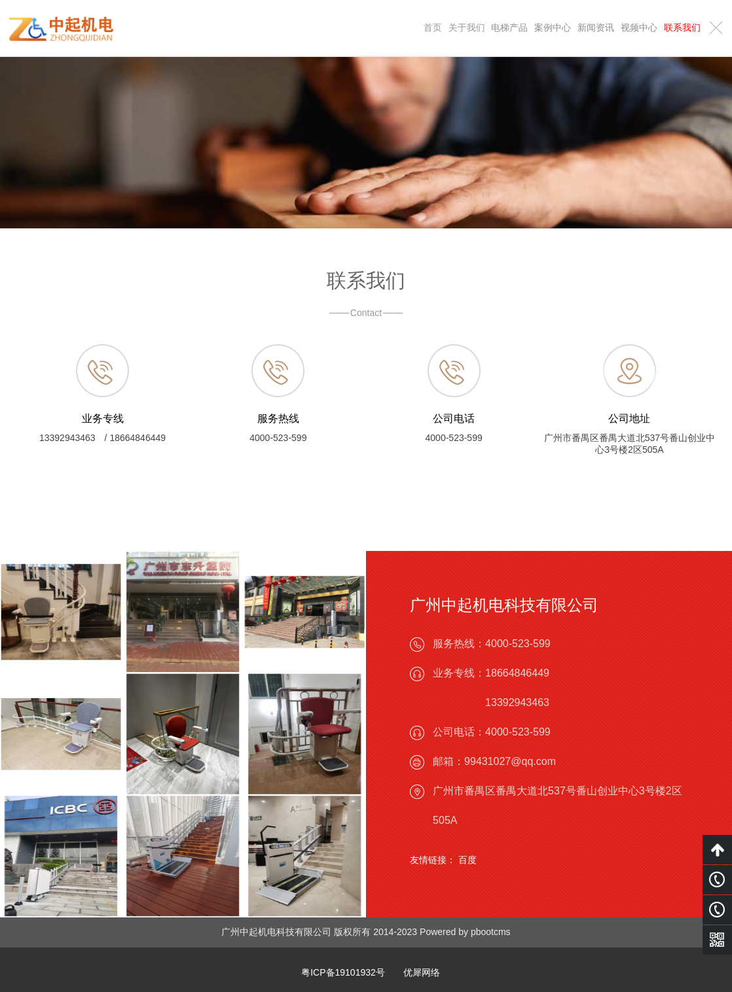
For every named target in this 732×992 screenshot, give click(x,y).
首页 (433, 27)
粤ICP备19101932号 (343, 972)
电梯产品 (510, 27)
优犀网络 (421, 972)
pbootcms (491, 932)
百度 (467, 860)
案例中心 (552, 27)
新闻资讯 (595, 27)
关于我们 (467, 27)
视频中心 (639, 27)
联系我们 (682, 27)
